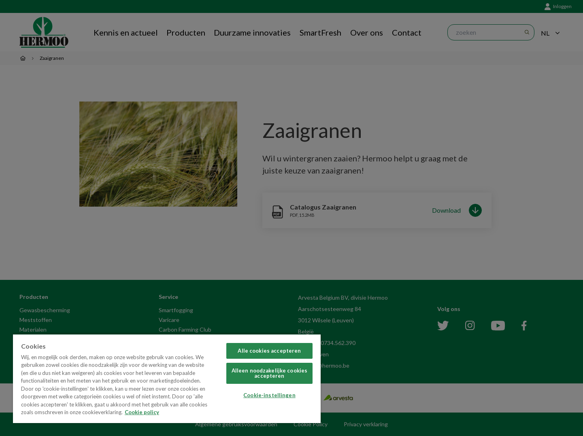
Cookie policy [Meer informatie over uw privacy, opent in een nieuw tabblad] (142, 412)
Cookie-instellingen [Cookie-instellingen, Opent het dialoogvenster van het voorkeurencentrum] (269, 395)
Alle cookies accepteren (269, 350)
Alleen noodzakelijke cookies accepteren (270, 373)
